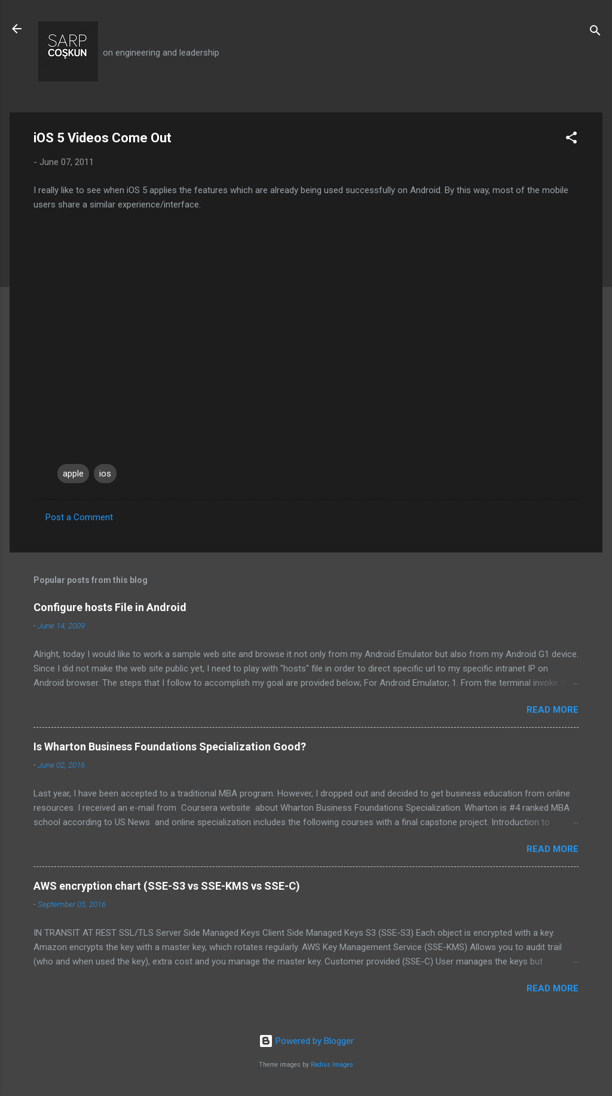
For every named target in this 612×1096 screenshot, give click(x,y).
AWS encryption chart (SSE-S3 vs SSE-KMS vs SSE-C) (166, 886)
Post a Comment (79, 517)
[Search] (595, 32)
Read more (553, 709)
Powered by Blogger (306, 1041)
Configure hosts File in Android (109, 607)
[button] (571, 139)
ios (105, 473)
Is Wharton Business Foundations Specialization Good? (169, 746)
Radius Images (332, 1064)
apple (73, 473)
